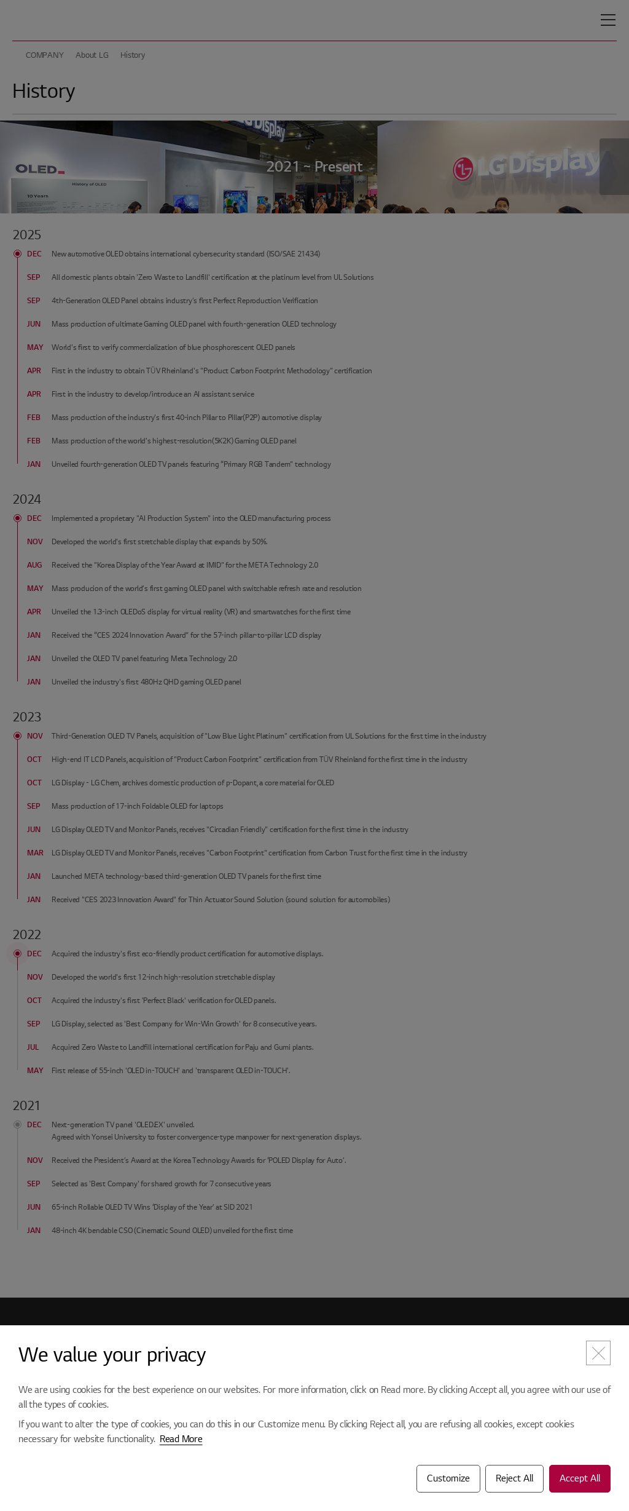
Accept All (580, 1478)
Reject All (514, 1478)
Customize (448, 1478)
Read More (181, 1439)
